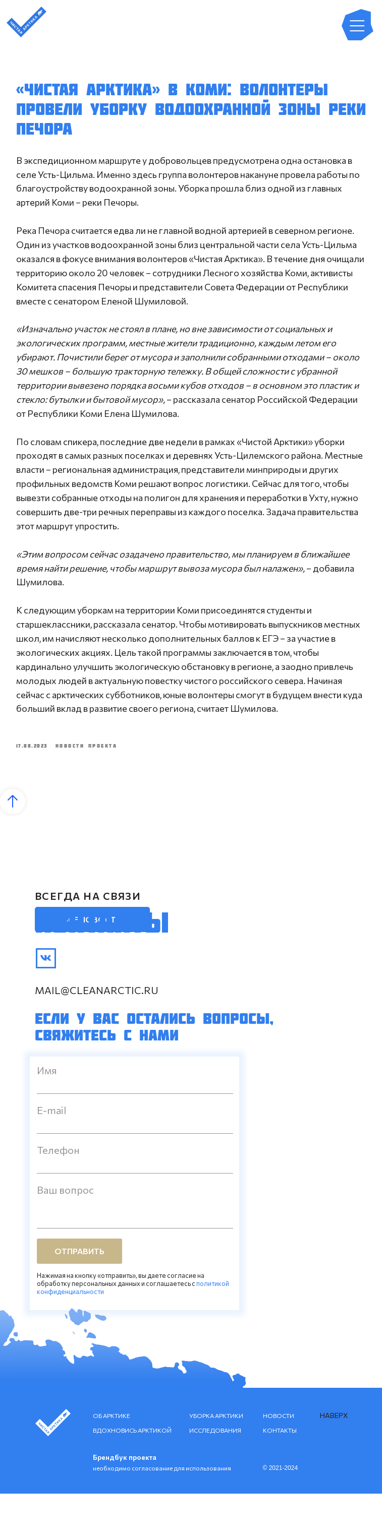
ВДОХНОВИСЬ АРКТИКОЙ (132, 1475)
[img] (46, 1004)
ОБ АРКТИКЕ (111, 1460)
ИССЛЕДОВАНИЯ (215, 1475)
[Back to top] (12, 846)
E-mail (51, 1155)
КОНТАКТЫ (280, 1475)
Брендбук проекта (124, 1502)
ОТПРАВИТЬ (79, 1297)
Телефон (58, 1195)
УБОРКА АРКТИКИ (216, 1460)
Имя (47, 1116)
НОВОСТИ (278, 1460)
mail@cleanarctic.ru (96, 1035)
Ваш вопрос (65, 1235)
